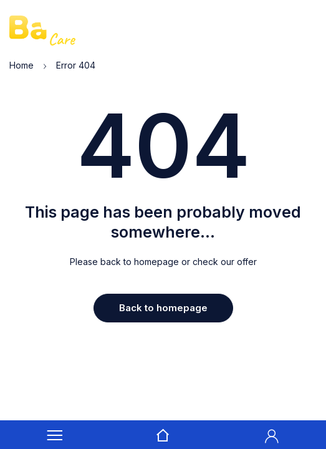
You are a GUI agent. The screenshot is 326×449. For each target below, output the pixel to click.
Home (21, 65)
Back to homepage (163, 308)
